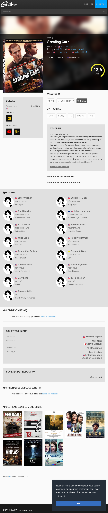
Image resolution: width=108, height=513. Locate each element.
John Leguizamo (82, 211)
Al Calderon (24, 224)
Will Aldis (60, 49)
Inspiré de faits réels (59, 167)
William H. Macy (82, 52)
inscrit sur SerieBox (48, 316)
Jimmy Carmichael (22, 271)
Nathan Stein (20, 231)
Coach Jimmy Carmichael (25, 298)
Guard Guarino (73, 271)
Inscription (88, 4)
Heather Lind (78, 224)
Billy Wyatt (19, 205)
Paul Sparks (24, 211)
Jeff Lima (23, 278)
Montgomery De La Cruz (77, 218)
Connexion (100, 4)
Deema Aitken (78, 251)
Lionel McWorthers (75, 285)
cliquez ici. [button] (62, 496)
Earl (69, 258)
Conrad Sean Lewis (22, 218)
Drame (60, 57)
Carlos (17, 285)
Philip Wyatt (72, 205)
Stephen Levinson (92, 358)
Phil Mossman (94, 348)
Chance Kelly (25, 264)
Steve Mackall (77, 49)
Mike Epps (23, 238)
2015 (50, 38)
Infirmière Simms (74, 231)
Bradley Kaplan (67, 46)
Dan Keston (95, 352)
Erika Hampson (93, 355)
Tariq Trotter (78, 278)
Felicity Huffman (79, 238)
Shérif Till (18, 245)
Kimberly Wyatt (74, 245)
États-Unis (73, 57)
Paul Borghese (79, 264)
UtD (10, 476)
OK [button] (78, 503)
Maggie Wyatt (20, 258)
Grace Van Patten (27, 251)
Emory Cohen (62, 52)
